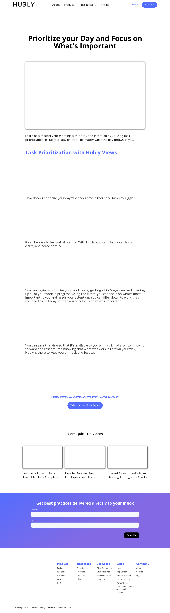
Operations (101, 584)
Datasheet (61, 578)
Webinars (81, 577)
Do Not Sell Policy (65, 607)
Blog (79, 584)
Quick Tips (81, 580)
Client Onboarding (104, 573)
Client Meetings (103, 577)
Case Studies (82, 573)
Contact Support (123, 587)
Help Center (121, 579)
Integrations (62, 574)
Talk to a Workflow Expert (85, 405)
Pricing (105, 4)
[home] (24, 4)
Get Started (149, 4)
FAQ (59, 585)
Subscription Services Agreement (125, 595)
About (56, 4)
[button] (70, 5)
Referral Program (123, 583)
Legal (138, 578)
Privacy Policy (122, 591)
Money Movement (105, 580)
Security (119, 600)
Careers (139, 574)
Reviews (60, 582)
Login (135, 4)
